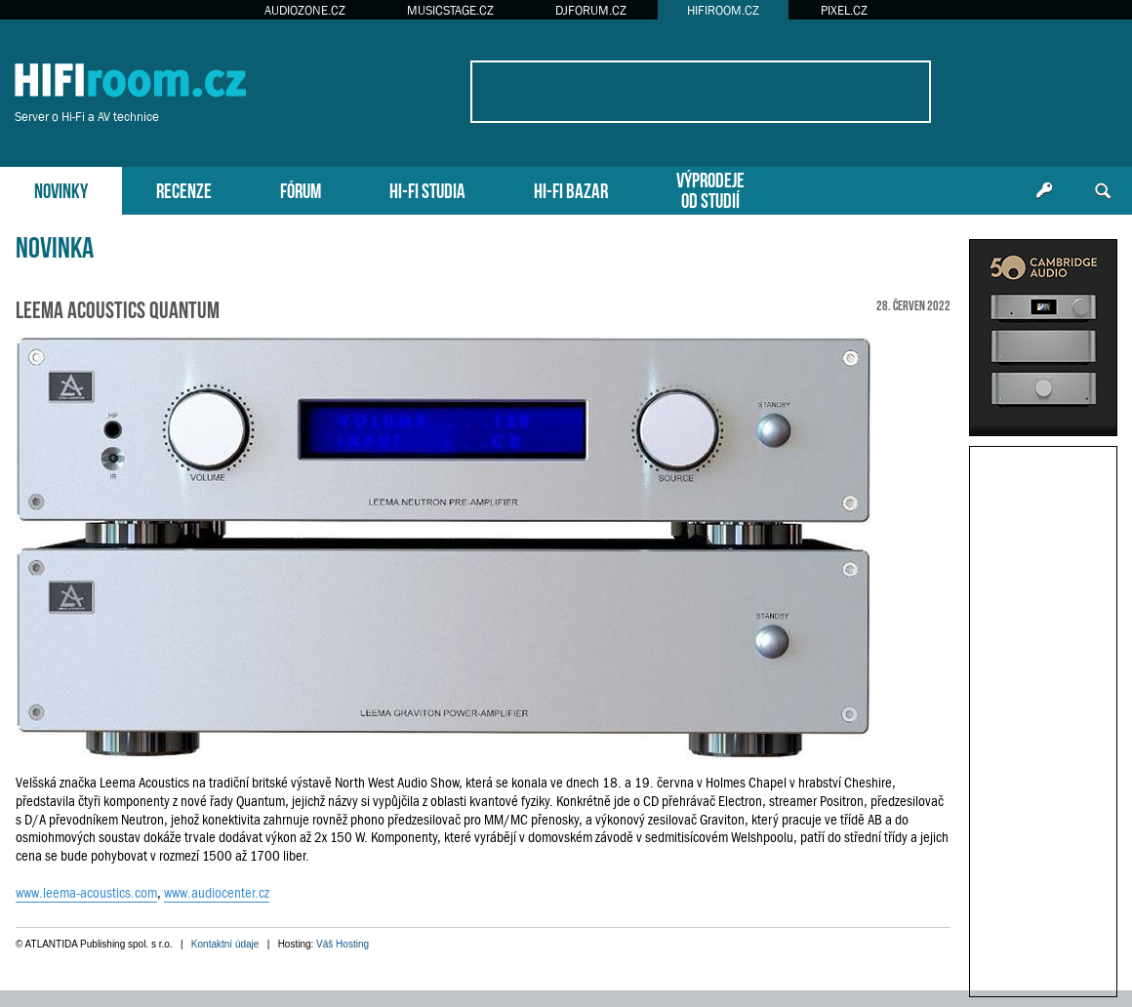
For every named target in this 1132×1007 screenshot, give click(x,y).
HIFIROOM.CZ (723, 10)
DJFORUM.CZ (591, 10)
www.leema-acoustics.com (86, 893)
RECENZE (184, 189)
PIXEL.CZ (844, 10)
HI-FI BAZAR (571, 189)
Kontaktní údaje (225, 944)
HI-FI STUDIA (427, 189)
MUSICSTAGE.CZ (450, 10)
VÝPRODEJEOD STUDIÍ (710, 188)
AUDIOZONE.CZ (304, 10)
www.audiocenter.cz (216, 893)
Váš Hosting (342, 944)
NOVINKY (61, 189)
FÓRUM (300, 189)
